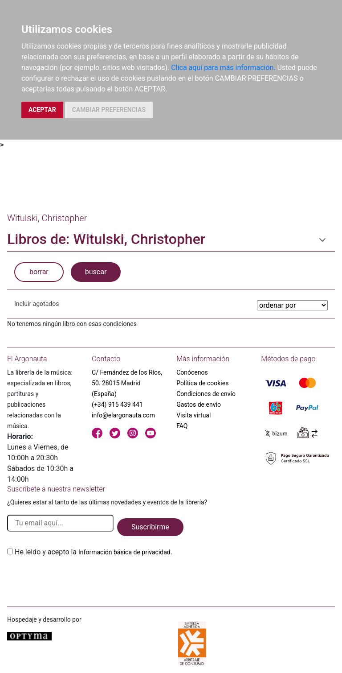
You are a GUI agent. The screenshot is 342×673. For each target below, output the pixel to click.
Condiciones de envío (206, 393)
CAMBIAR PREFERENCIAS (109, 109)
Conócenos (192, 372)
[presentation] (74, 578)
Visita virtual (193, 415)
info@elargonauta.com (123, 415)
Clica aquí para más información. (223, 67)
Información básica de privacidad (124, 552)
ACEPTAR (42, 109)
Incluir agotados (36, 303)
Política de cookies (202, 383)
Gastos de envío (198, 404)
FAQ (181, 425)
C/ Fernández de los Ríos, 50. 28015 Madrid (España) (127, 383)
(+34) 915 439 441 (117, 404)
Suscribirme (150, 527)
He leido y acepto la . (93, 552)
